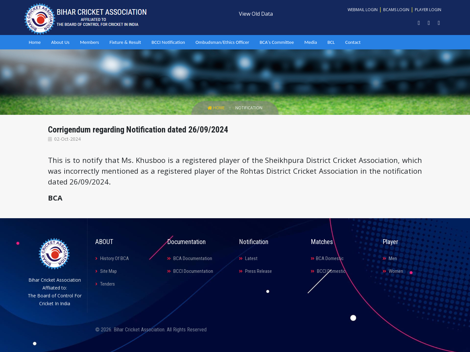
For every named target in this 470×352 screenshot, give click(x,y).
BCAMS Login (396, 9)
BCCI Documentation (190, 271)
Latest (248, 258)
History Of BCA (112, 258)
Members (89, 42)
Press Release (255, 271)
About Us (60, 42)
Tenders (105, 284)
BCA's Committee (276, 42)
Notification (248, 108)
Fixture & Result (125, 42)
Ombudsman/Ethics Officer (222, 42)
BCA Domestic (327, 258)
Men (390, 258)
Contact (353, 42)
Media (310, 42)
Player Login (428, 9)
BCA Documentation (189, 258)
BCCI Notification (168, 42)
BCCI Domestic (328, 271)
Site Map (106, 271)
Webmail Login (363, 9)
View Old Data (256, 13)
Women (393, 271)
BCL (331, 42)
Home (35, 42)
